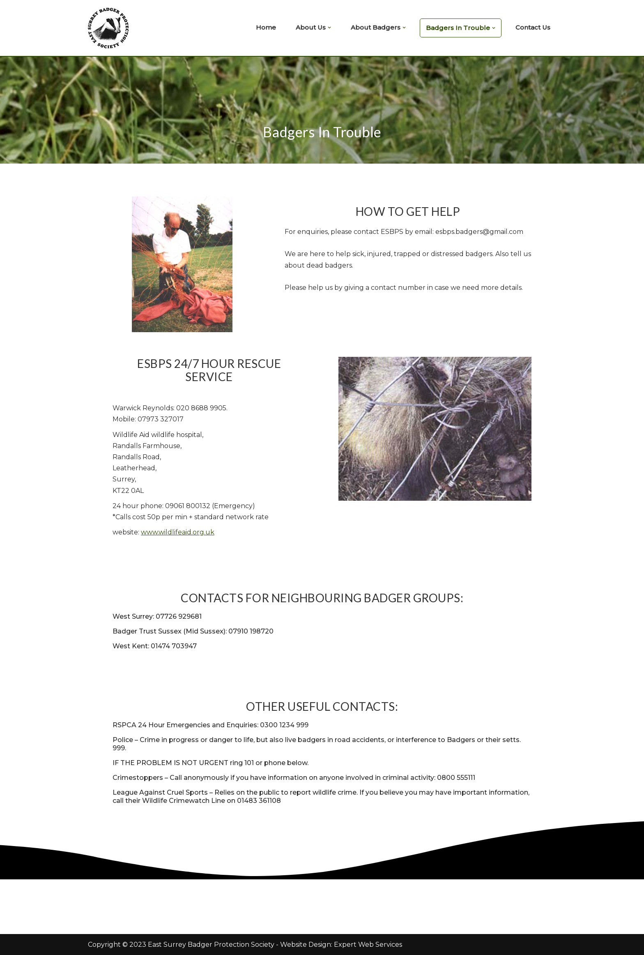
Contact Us (532, 27)
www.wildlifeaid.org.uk (177, 532)
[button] (329, 27)
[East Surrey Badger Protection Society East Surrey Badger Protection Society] (110, 28)
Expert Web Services (368, 944)
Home (266, 27)
